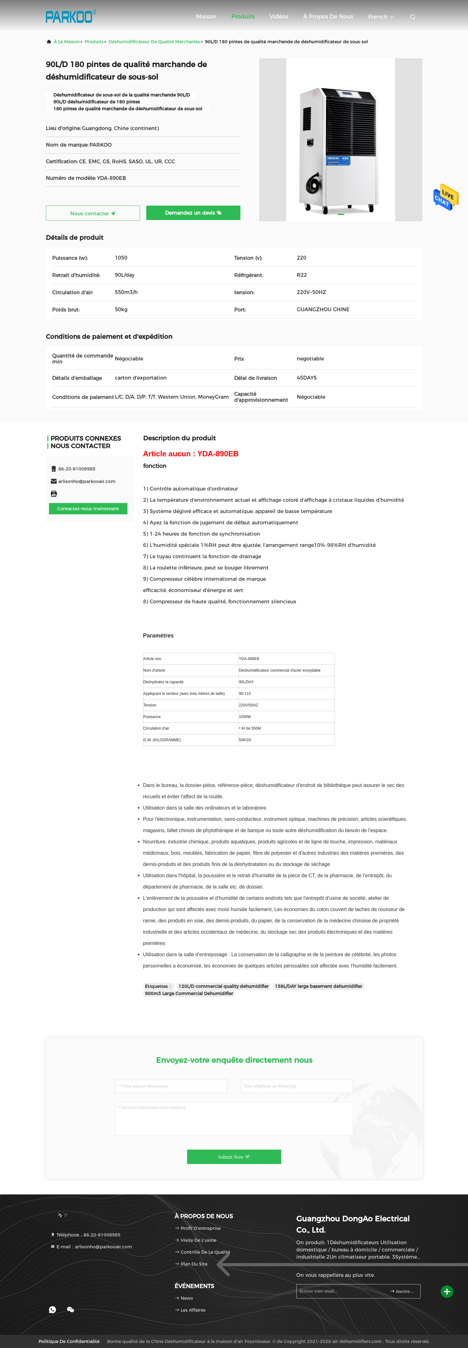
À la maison (67, 42)
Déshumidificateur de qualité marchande (154, 42)
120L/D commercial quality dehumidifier (224, 986)
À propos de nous (328, 16)
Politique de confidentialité (69, 1341)
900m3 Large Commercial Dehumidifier (189, 993)
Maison (206, 16)
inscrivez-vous (402, 1291)
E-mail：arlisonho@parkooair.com (91, 1247)
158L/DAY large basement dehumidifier (318, 986)
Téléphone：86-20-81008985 (85, 1235)
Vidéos (279, 16)
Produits (243, 16)
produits (94, 42)
